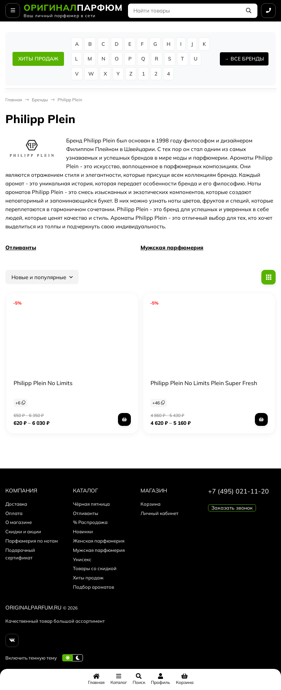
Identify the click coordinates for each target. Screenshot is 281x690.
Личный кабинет (159, 513)
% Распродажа (90, 522)
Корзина (150, 504)
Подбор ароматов (93, 587)
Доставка (16, 504)
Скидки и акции (23, 531)
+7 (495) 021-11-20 (238, 491)
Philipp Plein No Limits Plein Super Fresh (204, 383)
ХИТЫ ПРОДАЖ (38, 58)
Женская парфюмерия (98, 541)
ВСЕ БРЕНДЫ (247, 58)
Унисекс (82, 559)
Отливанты (20, 247)
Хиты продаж (88, 577)
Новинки (83, 531)
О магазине (18, 522)
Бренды (40, 99)
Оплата (14, 513)
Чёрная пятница (91, 504)
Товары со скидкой (95, 568)
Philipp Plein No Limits (43, 383)
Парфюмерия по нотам (31, 541)
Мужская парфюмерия (171, 247)
